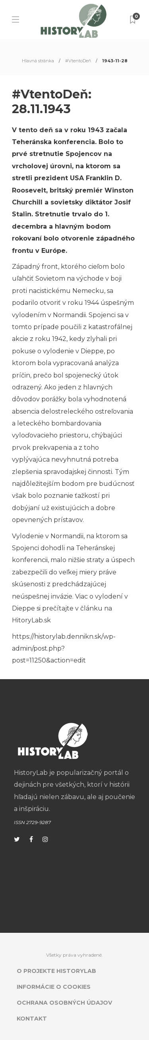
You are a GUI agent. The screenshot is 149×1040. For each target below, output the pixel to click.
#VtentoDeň (78, 61)
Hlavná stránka (38, 61)
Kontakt (32, 1018)
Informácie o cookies (54, 986)
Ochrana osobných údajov (64, 1002)
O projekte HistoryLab (56, 971)
